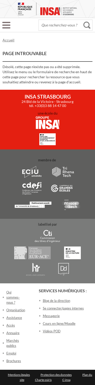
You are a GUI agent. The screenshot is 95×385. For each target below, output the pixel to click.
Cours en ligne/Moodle (59, 323)
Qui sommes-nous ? (13, 297)
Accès (10, 325)
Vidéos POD (52, 331)
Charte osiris (43, 380)
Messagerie (51, 316)
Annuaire (13, 333)
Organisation (15, 310)
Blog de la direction (56, 301)
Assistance (14, 318)
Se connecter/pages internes (63, 308)
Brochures (13, 361)
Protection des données (56, 375)
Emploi (11, 353)
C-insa (66, 380)
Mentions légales (19, 375)
